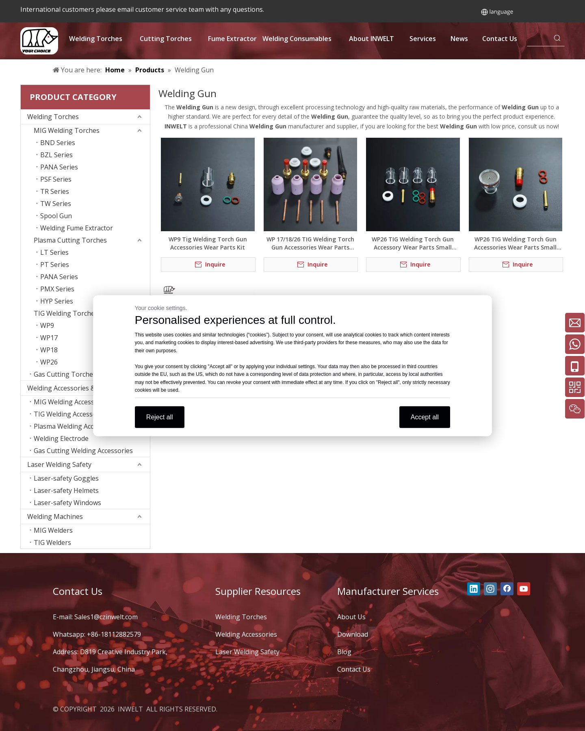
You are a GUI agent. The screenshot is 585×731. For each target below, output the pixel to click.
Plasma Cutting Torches (70, 240)
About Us (351, 616)
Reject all (159, 416)
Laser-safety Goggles (66, 478)
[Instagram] (490, 588)
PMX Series (57, 288)
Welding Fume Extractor (76, 227)
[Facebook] (507, 588)
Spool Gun (56, 215)
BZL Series (56, 154)
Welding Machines (55, 516)
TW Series (55, 203)
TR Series (54, 191)
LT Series (54, 252)
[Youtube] (523, 588)
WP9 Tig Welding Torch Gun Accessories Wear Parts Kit (208, 243)
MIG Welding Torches (67, 130)
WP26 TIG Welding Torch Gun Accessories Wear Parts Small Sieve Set (515, 243)
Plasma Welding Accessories (76, 426)
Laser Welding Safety (59, 464)
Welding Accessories (246, 634)
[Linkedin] (473, 588)
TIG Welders (52, 542)
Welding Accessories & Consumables (82, 388)
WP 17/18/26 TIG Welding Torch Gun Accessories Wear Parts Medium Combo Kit (310, 243)
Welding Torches (53, 116)
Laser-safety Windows (67, 502)
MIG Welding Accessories (72, 401)
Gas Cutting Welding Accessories (83, 450)
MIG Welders (53, 530)
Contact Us (353, 669)
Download (352, 634)
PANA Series (59, 167)
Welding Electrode (61, 438)
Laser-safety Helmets (66, 490)
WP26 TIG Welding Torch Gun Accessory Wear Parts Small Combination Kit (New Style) (413, 243)
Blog (344, 651)
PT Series (54, 264)
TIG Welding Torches (66, 313)
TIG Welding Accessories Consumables (92, 414)
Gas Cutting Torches (65, 374)
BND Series (57, 142)
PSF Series (56, 179)
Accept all (425, 416)
